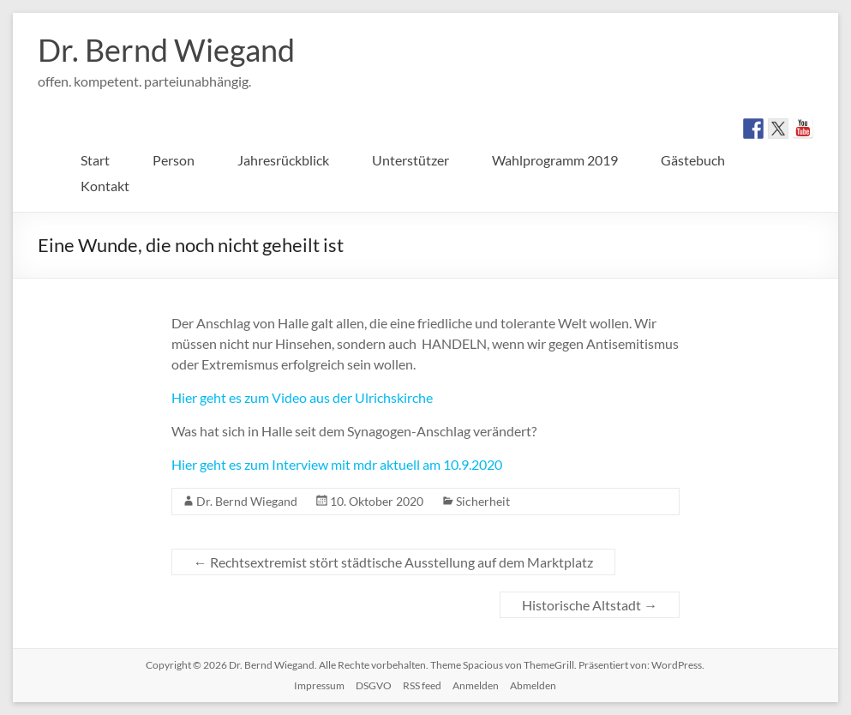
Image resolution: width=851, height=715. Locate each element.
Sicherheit (483, 501)
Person (174, 160)
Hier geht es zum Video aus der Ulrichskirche (303, 397)
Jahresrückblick (283, 160)
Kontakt (105, 185)
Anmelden (475, 685)
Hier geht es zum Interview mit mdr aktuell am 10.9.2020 (336, 464)
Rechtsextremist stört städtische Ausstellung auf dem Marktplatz (393, 562)
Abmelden (533, 685)
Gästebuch (693, 160)
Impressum (319, 685)
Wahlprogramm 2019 (555, 160)
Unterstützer (410, 160)
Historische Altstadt (589, 605)
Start (95, 160)
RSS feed (422, 685)
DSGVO (374, 685)
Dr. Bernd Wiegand (166, 50)
